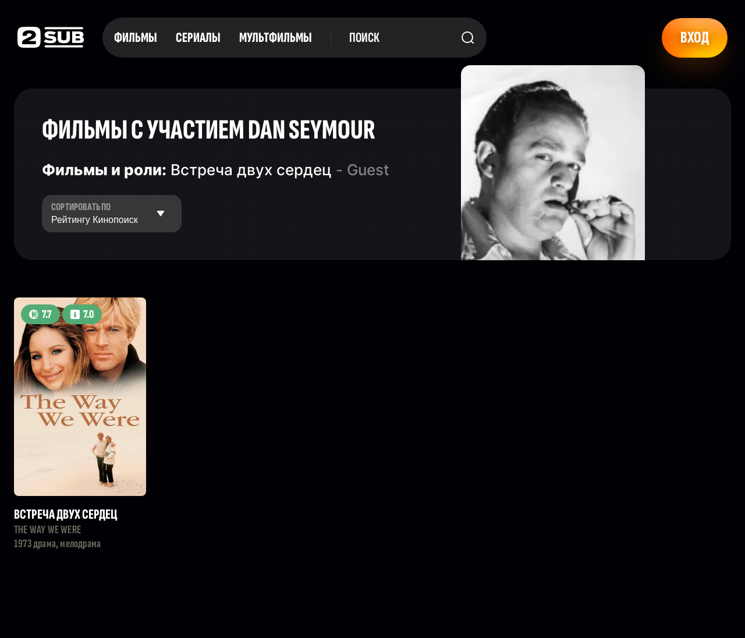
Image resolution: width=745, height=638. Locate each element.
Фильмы (135, 37)
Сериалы (198, 37)
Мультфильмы (275, 37)
